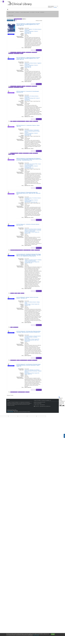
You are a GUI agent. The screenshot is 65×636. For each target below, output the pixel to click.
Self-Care (46, 467)
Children (16, 288)
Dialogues (46, 171)
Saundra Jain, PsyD (34, 197)
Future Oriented (47, 243)
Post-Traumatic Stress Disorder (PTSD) (31, 159)
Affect (46, 34)
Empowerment (47, 196)
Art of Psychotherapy (48, 55)
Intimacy (46, 320)
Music (46, 361)
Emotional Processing (48, 188)
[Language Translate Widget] (53, 6)
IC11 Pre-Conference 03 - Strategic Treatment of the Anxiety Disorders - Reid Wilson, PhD (27, 293)
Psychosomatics (47, 431)
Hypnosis (26, 24)
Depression (27, 116)
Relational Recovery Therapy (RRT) (51, 446)
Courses (17, 11)
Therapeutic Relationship (21, 387)
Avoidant (46, 66)
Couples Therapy (48, 148)
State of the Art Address (49, 503)
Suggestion (30, 24)
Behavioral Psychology (48, 70)
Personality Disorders (48, 393)
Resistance (47, 456)
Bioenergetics (47, 79)
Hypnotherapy (27, 365)
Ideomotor (46, 297)
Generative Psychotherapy (32, 366)
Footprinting (47, 235)
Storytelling (39, 255)
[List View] (16, 16)
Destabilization (47, 163)
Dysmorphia (47, 184)
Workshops (31, 365)
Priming (46, 413)
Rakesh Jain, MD (27, 197)
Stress (46, 512)
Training (46, 552)
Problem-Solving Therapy (23, 355)
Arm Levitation (47, 51)
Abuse (46, 21)
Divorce (46, 178)
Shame (46, 478)
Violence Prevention (48, 576)
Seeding (46, 465)
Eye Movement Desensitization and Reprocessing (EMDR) (50, 215)
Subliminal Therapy (48, 514)
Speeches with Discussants (49, 501)
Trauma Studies (47, 567)
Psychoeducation (35, 116)
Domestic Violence (48, 180)
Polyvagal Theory (48, 403)
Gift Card (37, 11)
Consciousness (47, 134)
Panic (46, 384)
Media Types (16, 9)
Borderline (46, 85)
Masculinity (47, 342)
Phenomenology (47, 395)
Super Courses (47, 520)
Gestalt (46, 254)
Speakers (42, 11)
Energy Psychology (48, 198)
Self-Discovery (29, 355)
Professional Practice (48, 415)
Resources (47, 458)
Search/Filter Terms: (10, 14)
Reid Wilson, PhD (27, 300)
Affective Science (48, 36)
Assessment (47, 57)
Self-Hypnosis (47, 471)
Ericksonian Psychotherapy (49, 203)
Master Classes (47, 344)
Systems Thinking (11, 82)
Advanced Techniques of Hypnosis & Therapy (50, 30)
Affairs (46, 32)
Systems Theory (47, 527)
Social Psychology (34, 81)
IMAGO (46, 299)
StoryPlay (26, 255)
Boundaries (47, 87)
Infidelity (46, 307)
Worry (46, 588)
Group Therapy (47, 271)
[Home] (7, 9)
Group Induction (47, 267)
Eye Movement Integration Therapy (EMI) (50, 218)
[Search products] (47, 9)
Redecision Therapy (48, 440)
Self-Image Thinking (48, 473)
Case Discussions (48, 102)
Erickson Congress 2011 (35, 227)
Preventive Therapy (28, 81)
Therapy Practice (48, 544)
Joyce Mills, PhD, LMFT (28, 258)
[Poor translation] (63, 612)
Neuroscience (27, 91)
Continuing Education (48, 140)
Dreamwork (47, 182)
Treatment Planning (48, 569)
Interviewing (47, 318)
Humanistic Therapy (48, 284)
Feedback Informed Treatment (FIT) (51, 228)
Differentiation (47, 173)
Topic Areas (21, 9)
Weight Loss (47, 582)
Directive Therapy (48, 175)
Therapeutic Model (48, 535)
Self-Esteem (47, 469)
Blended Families (48, 83)
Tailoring (10, 149)
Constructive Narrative (48, 136)
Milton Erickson (47, 352)
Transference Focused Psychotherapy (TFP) (48, 561)
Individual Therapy (48, 305)
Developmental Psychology (49, 165)
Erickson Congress (28, 227)
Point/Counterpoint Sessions (49, 399)
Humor (46, 286)
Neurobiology (47, 369)
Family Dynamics (48, 222)
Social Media (47, 486)
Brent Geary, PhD (27, 228)
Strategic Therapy (35, 148)
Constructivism (47, 138)
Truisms (46, 571)
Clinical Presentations (48, 114)
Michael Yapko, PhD (28, 28)
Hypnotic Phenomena (13, 81)
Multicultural (47, 359)
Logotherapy (47, 335)
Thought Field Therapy (48, 546)
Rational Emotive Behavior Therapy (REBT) (49, 436)
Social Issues (47, 484)
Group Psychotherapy (48, 269)
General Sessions (48, 248)
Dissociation (20, 148)
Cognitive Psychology (48, 123)
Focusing (46, 233)
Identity (46, 295)
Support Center (9, 617)
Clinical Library (11, 11)
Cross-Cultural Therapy (49, 156)
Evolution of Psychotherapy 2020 (30, 93)
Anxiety (26, 297)
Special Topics (47, 497)
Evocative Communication (49, 209)
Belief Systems (47, 74)
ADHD (11, 116)
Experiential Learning (26, 148)
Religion (46, 450)
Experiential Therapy (13, 355)
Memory (46, 348)
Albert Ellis (47, 42)
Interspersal (47, 314)
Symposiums (47, 525)
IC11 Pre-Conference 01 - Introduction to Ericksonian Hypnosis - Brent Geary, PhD (28, 220)
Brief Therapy (47, 89)
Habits (46, 273)
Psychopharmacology (28, 193)
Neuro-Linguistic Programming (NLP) (50, 373)
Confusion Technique (48, 132)
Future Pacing (23, 81)
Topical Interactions (48, 548)
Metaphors (30, 148)
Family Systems (47, 224)
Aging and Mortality (48, 40)
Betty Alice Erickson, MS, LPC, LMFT (31, 335)
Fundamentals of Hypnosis (27, 245)
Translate (54, 7)
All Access (32, 11)
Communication (47, 125)
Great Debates (47, 263)
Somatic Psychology (48, 495)
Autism (46, 64)
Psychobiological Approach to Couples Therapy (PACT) (50, 422)
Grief (46, 265)
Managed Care (47, 339)
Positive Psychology (48, 405)
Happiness (47, 275)
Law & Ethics (47, 327)
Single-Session (47, 482)
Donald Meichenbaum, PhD (29, 163)
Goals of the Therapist (48, 256)
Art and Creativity (48, 53)
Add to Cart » (38, 45)
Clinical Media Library (24, 11)
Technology (47, 533)
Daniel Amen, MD (27, 95)
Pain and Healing (48, 382)
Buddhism (46, 91)
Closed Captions (47, 600)
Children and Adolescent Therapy (30, 256)
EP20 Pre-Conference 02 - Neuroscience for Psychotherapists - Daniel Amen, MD (27, 87)
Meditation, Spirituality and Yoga (50, 346)
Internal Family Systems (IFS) (50, 312)
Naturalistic (47, 367)
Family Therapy (47, 226)
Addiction (46, 26)
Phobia (46, 397)
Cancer (46, 98)
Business (46, 96)
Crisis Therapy (47, 154)
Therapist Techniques (48, 542)
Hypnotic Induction (32, 226)
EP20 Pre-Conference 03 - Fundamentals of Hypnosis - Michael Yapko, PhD (27, 121)
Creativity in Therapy (48, 152)
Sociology (46, 490)
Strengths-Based (47, 510)
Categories (11, 9)
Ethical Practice (47, 207)
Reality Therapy (47, 438)
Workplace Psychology (48, 584)
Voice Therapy (47, 580)
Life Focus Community (48, 333)
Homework (47, 280)
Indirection (46, 303)
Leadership (47, 329)
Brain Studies (14, 116)
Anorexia (46, 47)
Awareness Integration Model (49, 68)
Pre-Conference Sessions (37, 24)
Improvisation (47, 301)
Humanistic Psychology (49, 282)
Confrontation (47, 130)
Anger (46, 44)
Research (46, 452)
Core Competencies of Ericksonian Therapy (50, 146)
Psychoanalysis (47, 419)
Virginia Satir (47, 578)
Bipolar (46, 81)
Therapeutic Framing (17, 82)
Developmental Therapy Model (50, 167)
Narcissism (47, 363)
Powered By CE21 (10, 618)
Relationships (47, 448)
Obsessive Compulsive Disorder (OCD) (50, 380)
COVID (46, 150)
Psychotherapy (27, 25)
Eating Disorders (47, 186)
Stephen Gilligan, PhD (28, 369)
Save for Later (33, 45)
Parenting (46, 388)
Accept (53, 634)
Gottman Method (47, 258)
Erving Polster (47, 205)
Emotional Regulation (48, 190)
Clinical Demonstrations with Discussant (49, 112)
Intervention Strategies (48, 316)
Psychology (47, 427)
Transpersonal (47, 563)
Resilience (46, 454)
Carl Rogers (47, 100)
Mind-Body (31, 116)
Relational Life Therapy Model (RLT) (50, 444)
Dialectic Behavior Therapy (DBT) (50, 169)
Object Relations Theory (49, 377)
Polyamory (47, 401)
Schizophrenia (47, 463)
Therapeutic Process (48, 537)
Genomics (46, 252)
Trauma (39, 159)
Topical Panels (47, 550)
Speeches (46, 499)
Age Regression (47, 38)
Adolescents (12, 288)
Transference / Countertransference (48, 558)
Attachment (47, 59)
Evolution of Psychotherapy (29, 26)
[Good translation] (60, 612)
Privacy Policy (15, 617)
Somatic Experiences (48, 493)
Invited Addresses (48, 322)
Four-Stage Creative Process (49, 239)
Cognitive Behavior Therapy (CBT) (49, 121)
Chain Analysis (47, 104)
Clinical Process (47, 116)
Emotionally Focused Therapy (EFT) (50, 192)
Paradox (46, 386)
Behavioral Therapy (48, 72)
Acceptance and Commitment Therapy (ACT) (50, 24)
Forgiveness (47, 237)
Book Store (55, 11)
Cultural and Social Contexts (49, 158)
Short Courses (47, 480)
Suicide (46, 518)
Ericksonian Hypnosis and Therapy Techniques (17, 245)
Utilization (21, 82)
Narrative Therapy (48, 365)
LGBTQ (46, 331)
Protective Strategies (48, 417)
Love (46, 337)
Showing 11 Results (10, 390)
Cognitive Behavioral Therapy (21, 116)
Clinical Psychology (48, 118)
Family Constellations (48, 220)
